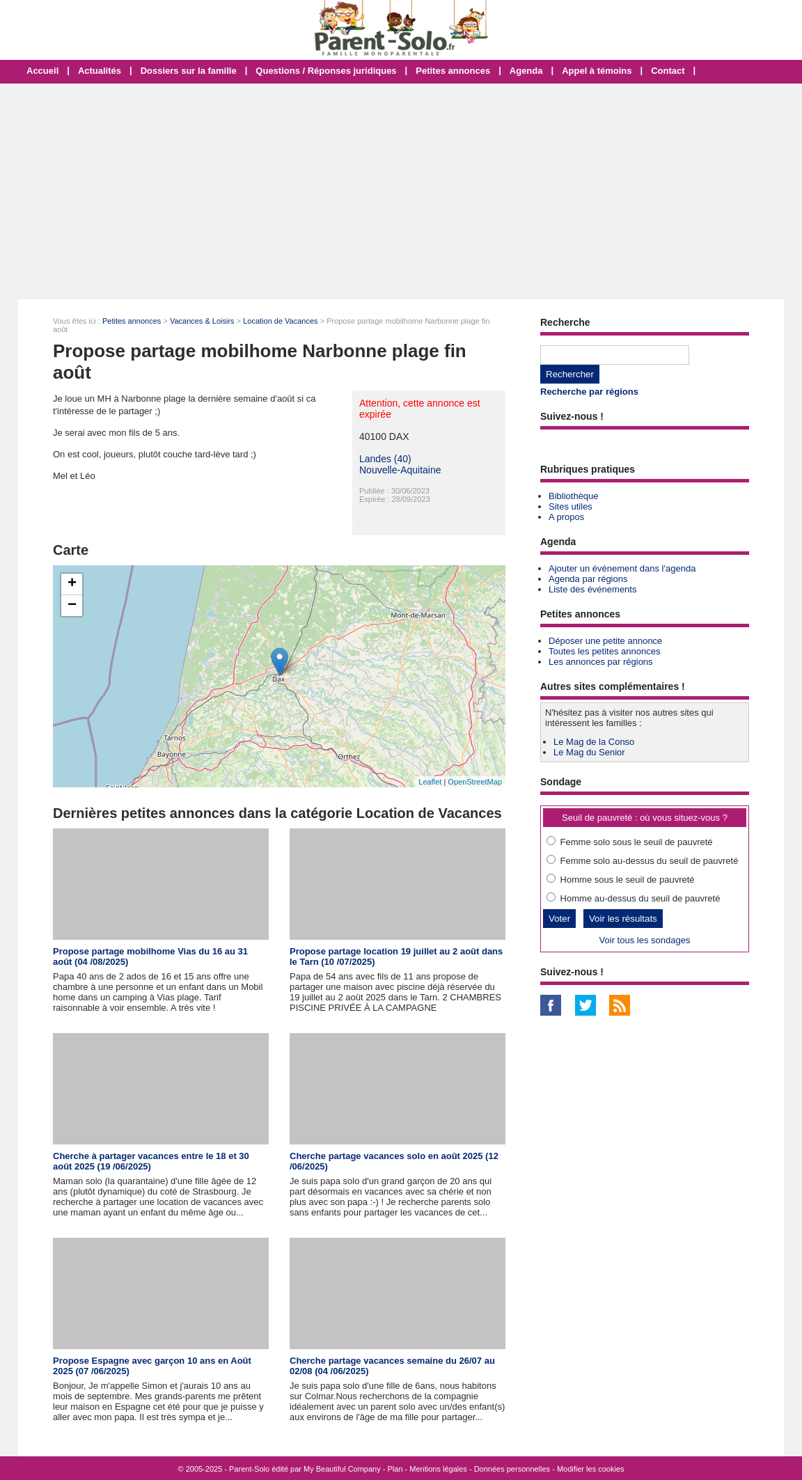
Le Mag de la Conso (593, 742)
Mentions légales (438, 1469)
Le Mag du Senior (589, 752)
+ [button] (72, 584)
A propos (566, 517)
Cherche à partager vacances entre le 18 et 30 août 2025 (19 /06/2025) (151, 1161)
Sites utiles (570, 506)
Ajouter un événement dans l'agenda (622, 568)
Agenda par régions (588, 579)
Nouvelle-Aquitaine (400, 469)
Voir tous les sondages (645, 940)
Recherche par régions (589, 391)
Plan (395, 1469)
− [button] (72, 605)
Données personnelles (512, 1469)
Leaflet (429, 782)
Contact (667, 70)
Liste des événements (592, 589)
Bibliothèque (574, 496)
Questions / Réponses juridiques (325, 70)
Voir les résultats (623, 918)
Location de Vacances (280, 321)
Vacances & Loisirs (202, 321)
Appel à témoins (596, 70)
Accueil (42, 70)
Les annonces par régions (601, 661)
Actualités (99, 70)
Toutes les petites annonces (604, 651)
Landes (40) (385, 458)
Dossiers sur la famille (189, 70)
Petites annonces (453, 70)
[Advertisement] (401, 191)
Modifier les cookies (590, 1469)
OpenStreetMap (475, 782)
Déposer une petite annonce (605, 641)
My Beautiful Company (342, 1469)
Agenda (526, 70)
